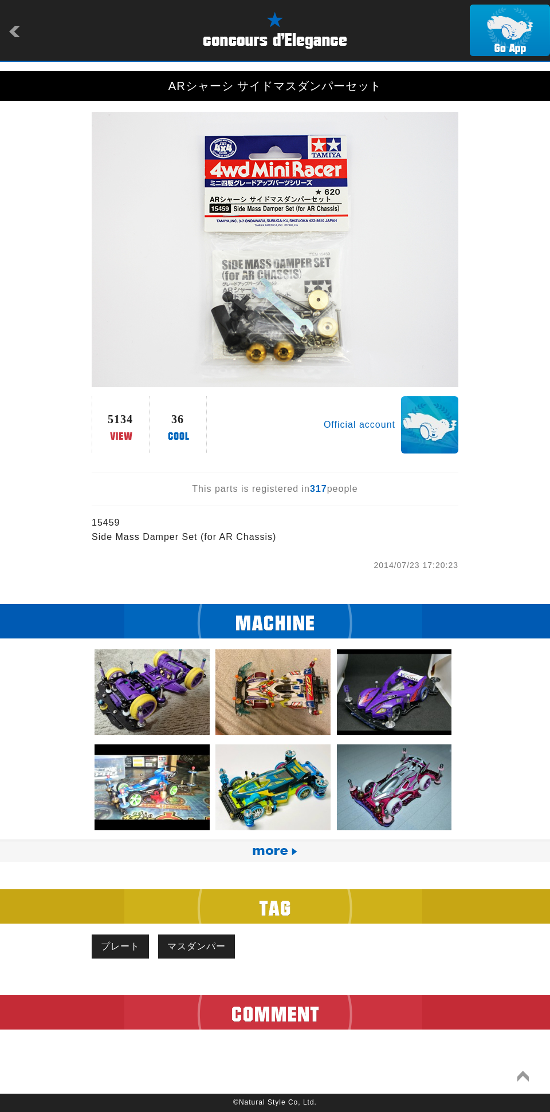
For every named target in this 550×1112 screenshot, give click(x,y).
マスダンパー (196, 946)
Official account (359, 424)
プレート (120, 946)
